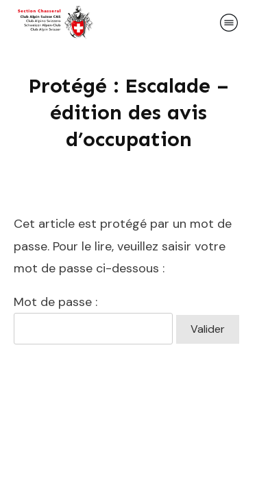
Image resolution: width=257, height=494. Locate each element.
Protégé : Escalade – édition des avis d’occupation (128, 112)
